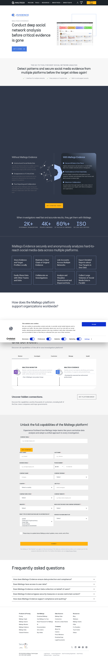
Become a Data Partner (61, 629)
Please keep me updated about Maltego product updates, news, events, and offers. (44, 533)
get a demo (19, 49)
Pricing (21, 624)
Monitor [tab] (20, 356)
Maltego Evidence (71, 367)
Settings (87, 665)
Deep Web (36, 522)
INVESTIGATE (67, 2)
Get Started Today (54, 205)
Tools (37, 2)
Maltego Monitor (29, 367)
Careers (57, 639)
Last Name (71, 455)
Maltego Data (22, 637)
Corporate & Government (36, 526)
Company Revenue (71, 476)
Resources (45, 2)
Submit (37, 543)
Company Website (71, 496)
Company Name (37, 476)
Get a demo (40, 637)
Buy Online (40, 640)
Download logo (59, 645)
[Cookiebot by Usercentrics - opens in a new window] (11, 665)
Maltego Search (23, 629)
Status (75, 640)
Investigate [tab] (37, 356)
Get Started (26, 450)
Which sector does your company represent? (71, 507)
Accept (94, 651)
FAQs (74, 632)
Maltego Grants (77, 629)
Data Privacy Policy (71, 551)
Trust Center (76, 637)
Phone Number (71, 465)
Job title (71, 486)
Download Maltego (42, 624)
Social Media (36, 524)
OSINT (36, 519)
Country (37, 486)
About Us (57, 637)
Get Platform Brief (86, 397)
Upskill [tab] (87, 356)
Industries (56, 2)
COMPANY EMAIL (54, 439)
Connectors (58, 626)
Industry (37, 507)
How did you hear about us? (71, 517)
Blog (74, 624)
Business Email (37, 465)
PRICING (31, 2)
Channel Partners (24, 640)
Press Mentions (59, 642)
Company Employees (37, 496)
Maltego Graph (23, 626)
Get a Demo (91, 2)
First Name (37, 455)
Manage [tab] (71, 356)
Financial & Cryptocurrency (36, 520)
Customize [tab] (54, 356)
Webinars (75, 626)
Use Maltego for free (43, 626)
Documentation (41, 634)
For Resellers (76, 634)
